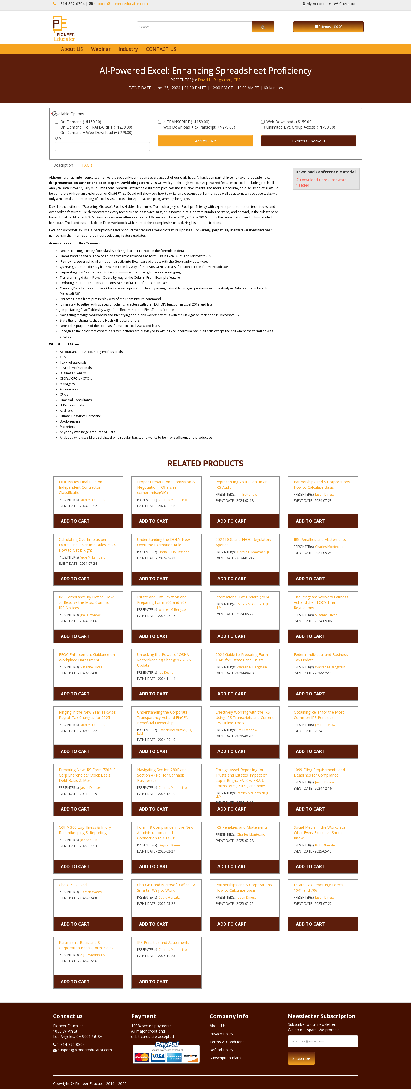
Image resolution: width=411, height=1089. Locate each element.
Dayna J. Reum (169, 845)
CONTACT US (161, 49)
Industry (128, 49)
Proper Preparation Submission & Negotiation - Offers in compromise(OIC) (166, 487)
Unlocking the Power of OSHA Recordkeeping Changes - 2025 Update (164, 660)
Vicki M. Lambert (92, 500)
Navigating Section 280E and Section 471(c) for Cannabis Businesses (162, 775)
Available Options (69, 113)
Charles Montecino (173, 500)
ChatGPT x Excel (73, 884)
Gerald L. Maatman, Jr (253, 552)
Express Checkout (308, 141)
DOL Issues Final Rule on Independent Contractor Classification (80, 487)
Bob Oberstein (326, 845)
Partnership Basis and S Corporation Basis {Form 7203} (86, 945)
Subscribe (301, 1058)
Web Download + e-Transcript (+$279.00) (196, 127)
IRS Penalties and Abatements (320, 539)
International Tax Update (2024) (243, 597)
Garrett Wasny (91, 892)
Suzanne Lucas (326, 615)
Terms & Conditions (227, 1041)
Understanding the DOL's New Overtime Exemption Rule (163, 542)
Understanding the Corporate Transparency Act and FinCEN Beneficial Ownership (162, 717)
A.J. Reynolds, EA (92, 955)
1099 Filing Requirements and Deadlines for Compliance (319, 772)
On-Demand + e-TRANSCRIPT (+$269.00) (93, 127)
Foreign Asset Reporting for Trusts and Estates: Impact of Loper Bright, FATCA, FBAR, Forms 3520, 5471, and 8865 (241, 777)
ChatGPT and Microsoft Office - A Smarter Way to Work (166, 887)
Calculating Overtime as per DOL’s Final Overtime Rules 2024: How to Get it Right (87, 545)
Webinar (101, 49)
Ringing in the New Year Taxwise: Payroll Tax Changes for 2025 (87, 715)
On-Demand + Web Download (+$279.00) (94, 132)
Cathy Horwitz (169, 897)
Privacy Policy (221, 1033)
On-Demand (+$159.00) (78, 121)
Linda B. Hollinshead (174, 552)
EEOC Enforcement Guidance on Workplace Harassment (87, 657)
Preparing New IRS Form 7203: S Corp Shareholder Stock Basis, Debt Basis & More (87, 775)
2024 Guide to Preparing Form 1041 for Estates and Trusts (242, 657)
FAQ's (87, 165)
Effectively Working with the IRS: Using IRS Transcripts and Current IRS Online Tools (245, 717)
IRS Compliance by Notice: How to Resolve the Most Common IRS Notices (86, 602)
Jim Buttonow (247, 494)
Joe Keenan (167, 672)
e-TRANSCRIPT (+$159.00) (183, 121)
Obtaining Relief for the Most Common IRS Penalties (319, 715)
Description (63, 165)
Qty (58, 137)
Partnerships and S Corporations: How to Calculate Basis (322, 484)
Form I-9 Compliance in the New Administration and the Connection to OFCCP (165, 833)
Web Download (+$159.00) (287, 121)
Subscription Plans (225, 1057)
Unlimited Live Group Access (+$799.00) (298, 127)
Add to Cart (205, 141)
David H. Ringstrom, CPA (219, 79)
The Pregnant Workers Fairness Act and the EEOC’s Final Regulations (321, 602)
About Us (218, 1025)
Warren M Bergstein (173, 609)
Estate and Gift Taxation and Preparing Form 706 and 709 (162, 599)
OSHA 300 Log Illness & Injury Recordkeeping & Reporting (85, 830)
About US (72, 49)
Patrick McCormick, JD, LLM (243, 606)
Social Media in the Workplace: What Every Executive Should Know (320, 833)
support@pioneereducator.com (121, 3)
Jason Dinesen (326, 494)
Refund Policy (221, 1049)
